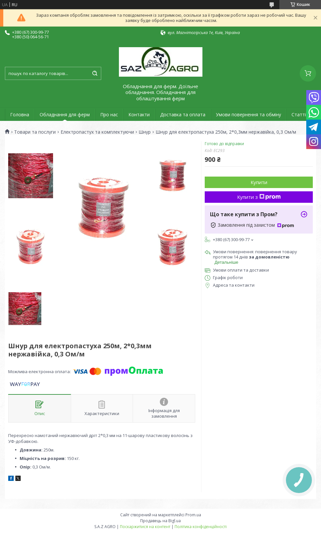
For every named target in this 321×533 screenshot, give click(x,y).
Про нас (109, 114)
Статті (299, 114)
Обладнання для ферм (65, 114)
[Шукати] (94, 73)
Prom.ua (193, 515)
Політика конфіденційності (201, 526)
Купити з (259, 197)
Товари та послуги (35, 132)
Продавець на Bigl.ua (160, 520)
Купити (259, 182)
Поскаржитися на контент (145, 526)
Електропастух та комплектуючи (97, 132)
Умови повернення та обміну (248, 114)
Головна (19, 114)
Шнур (145, 132)
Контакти (139, 114)
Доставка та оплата (182, 114)
